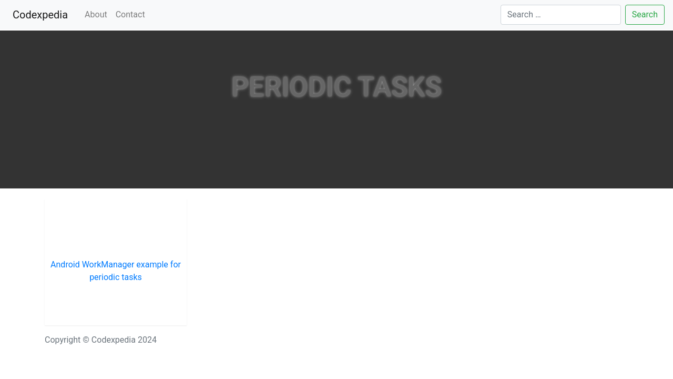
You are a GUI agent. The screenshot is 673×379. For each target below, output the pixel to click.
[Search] (561, 15)
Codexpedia (42, 14)
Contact (130, 14)
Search (645, 14)
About (96, 14)
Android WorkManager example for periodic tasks (115, 271)
